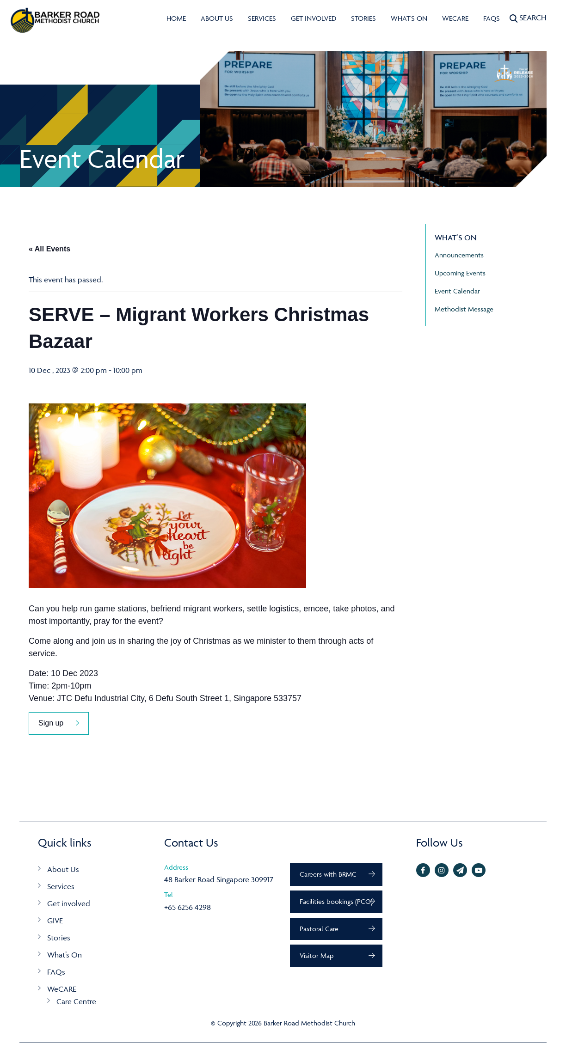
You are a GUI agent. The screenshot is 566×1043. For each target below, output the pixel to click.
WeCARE (455, 18)
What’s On (64, 954)
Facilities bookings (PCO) (336, 901)
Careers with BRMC (328, 874)
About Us (217, 18)
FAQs (491, 18)
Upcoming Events (460, 272)
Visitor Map (316, 955)
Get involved (313, 18)
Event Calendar (457, 291)
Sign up (50, 723)
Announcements (459, 254)
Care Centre (76, 1001)
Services (262, 18)
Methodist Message (464, 309)
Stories (363, 18)
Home (176, 18)
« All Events (49, 249)
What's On (409, 18)
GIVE (55, 920)
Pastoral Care (319, 928)
